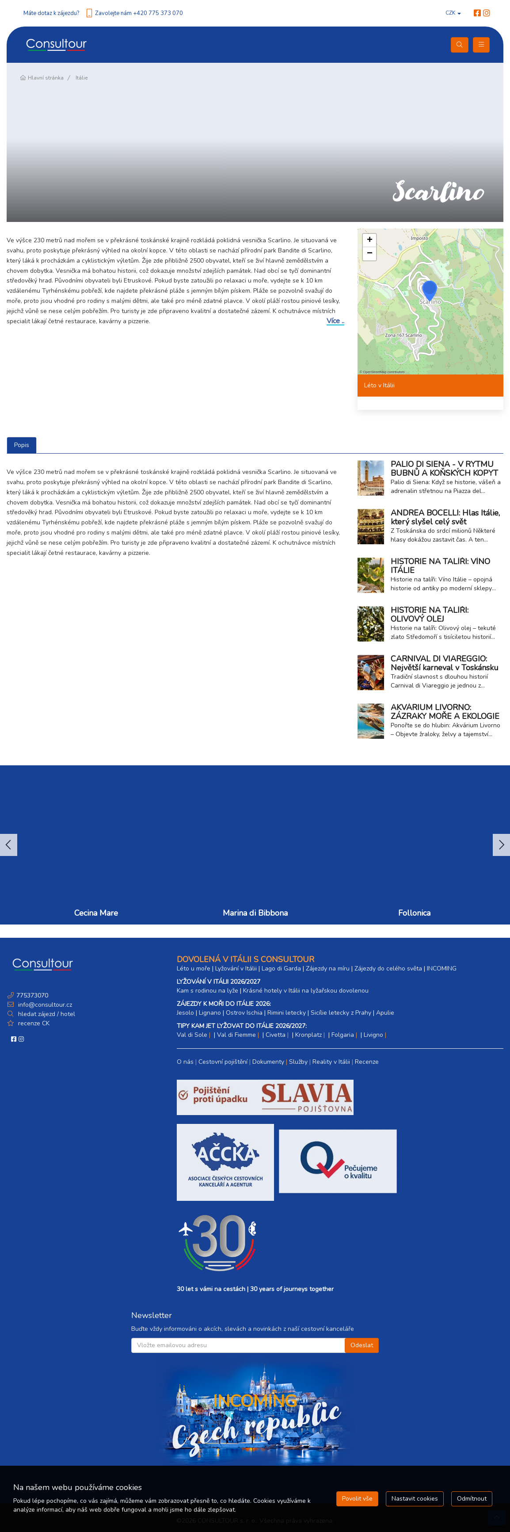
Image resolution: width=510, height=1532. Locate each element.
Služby (298, 1062)
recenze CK (33, 1023)
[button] (429, 291)
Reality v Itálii (331, 1062)
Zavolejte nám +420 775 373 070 (139, 13)
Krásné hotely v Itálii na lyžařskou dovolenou (306, 990)
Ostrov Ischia (244, 1013)
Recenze (367, 1062)
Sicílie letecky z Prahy (341, 1013)
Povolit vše (357, 1498)
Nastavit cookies (415, 1498)
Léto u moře (193, 968)
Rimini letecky (286, 1013)
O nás (185, 1062)
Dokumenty (268, 1062)
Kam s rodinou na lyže (207, 990)
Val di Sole (192, 1035)
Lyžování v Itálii (236, 968)
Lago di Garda (281, 968)
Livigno (373, 1035)
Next (501, 845)
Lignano (210, 1013)
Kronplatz (308, 1035)
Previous (8, 845)
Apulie (385, 1013)
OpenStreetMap (375, 372)
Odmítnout (472, 1498)
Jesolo (185, 1013)
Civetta (275, 1035)
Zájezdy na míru (328, 968)
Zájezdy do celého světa (388, 968)
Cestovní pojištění (222, 1062)
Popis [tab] (21, 445)
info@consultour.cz (44, 1005)
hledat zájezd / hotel (46, 1014)
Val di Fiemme (236, 1035)
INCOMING (442, 968)
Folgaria (342, 1035)
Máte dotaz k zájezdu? (51, 13)
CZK (453, 12)
